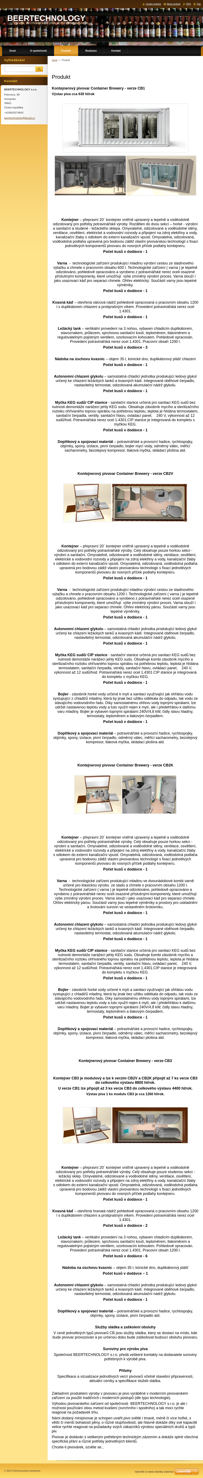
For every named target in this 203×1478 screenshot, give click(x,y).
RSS (188, 4)
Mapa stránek (173, 4)
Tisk (199, 4)
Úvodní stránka (153, 4)
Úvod (54, 60)
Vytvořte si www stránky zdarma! (154, 1471)
